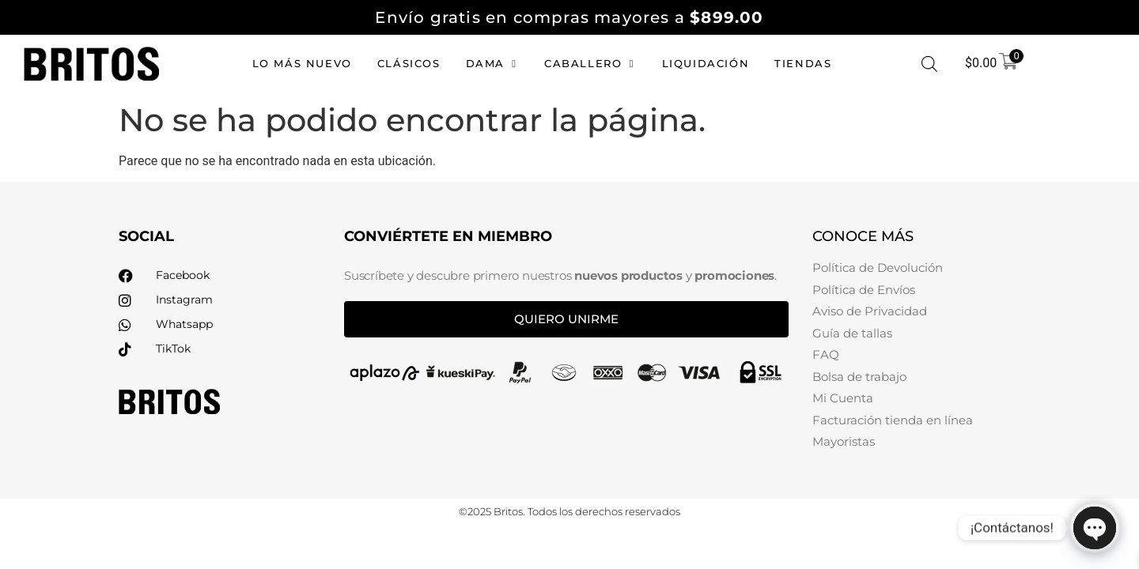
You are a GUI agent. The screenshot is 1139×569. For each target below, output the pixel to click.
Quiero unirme (566, 318)
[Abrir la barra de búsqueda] (929, 64)
